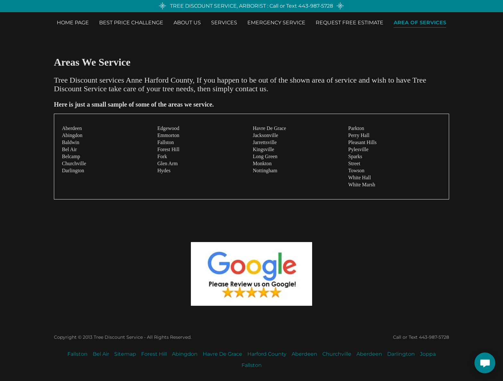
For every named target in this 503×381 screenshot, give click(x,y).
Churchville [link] (336, 354)
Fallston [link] (77, 354)
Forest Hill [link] (154, 354)
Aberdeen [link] (304, 354)
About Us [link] (187, 23)
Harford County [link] (266, 354)
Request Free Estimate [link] (349, 23)
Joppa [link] (428, 354)
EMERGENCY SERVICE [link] (276, 23)
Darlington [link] (401, 354)
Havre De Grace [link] (222, 354)
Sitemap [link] (125, 354)
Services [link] (224, 23)
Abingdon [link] (185, 354)
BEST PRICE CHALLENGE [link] (131, 23)
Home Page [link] (73, 23)
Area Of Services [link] (420, 23)
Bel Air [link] (101, 354)
